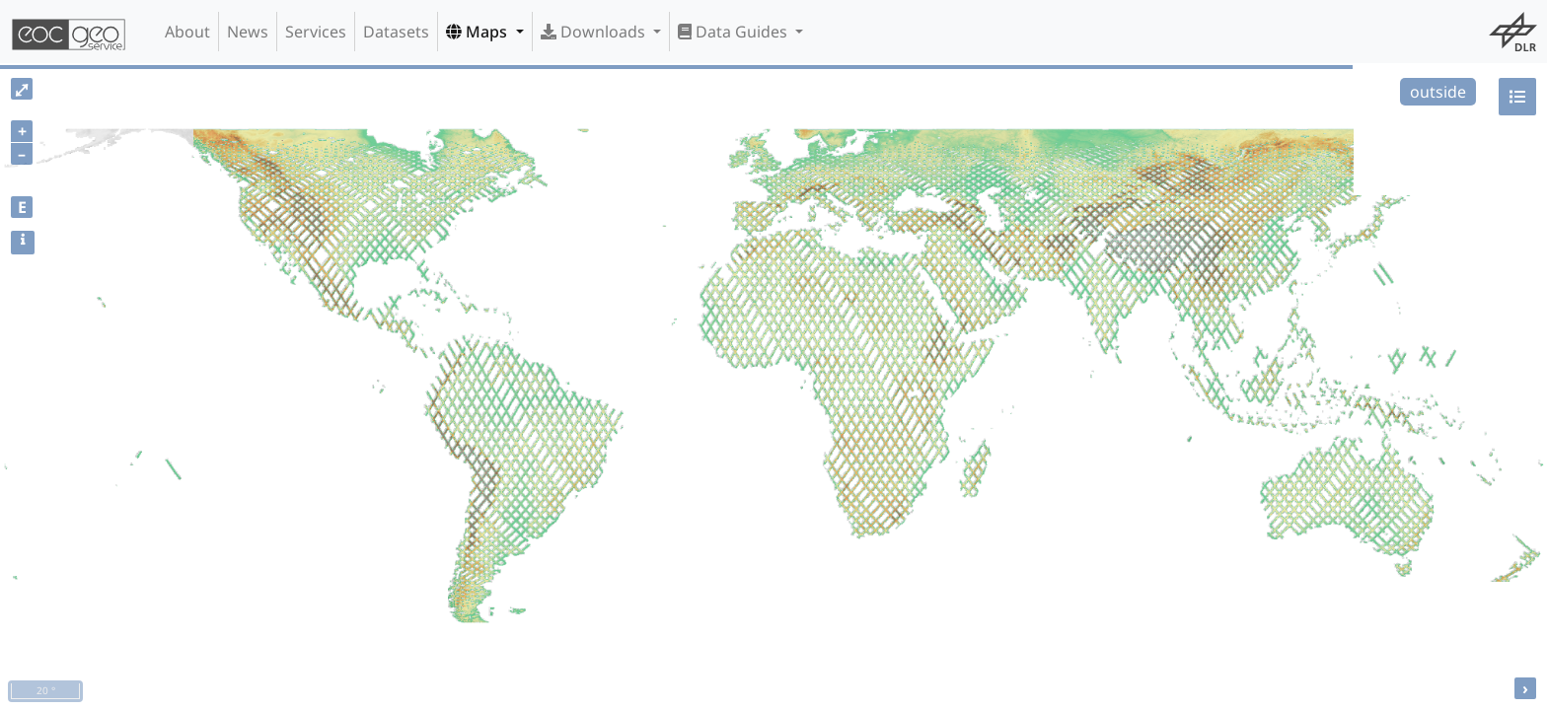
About (187, 31)
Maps (478, 31)
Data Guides (734, 31)
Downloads (595, 31)
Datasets (396, 31)
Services (315, 31)
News (247, 31)
